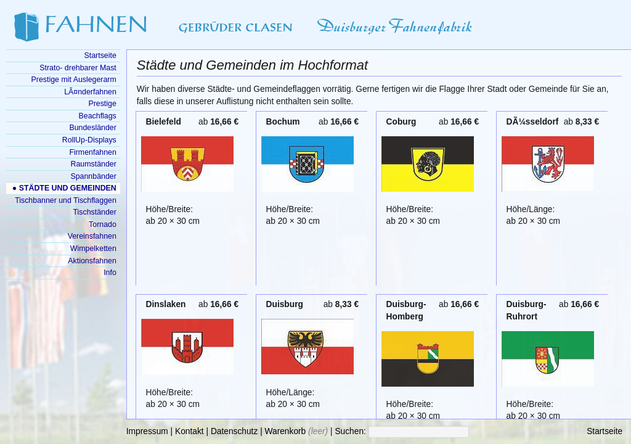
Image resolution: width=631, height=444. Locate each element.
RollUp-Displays (89, 140)
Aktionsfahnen (92, 261)
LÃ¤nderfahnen (90, 92)
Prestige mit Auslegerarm (73, 79)
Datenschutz (234, 431)
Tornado (102, 224)
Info (110, 272)
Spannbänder (93, 176)
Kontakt (189, 431)
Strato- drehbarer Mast (77, 68)
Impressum (147, 431)
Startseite (604, 431)
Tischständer (94, 212)
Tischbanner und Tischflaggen (65, 200)
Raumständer (93, 164)
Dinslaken (166, 304)
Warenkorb (285, 431)
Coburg (401, 121)
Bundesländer (92, 127)
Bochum (283, 121)
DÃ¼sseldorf (533, 121)
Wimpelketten (93, 248)
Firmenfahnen (92, 152)
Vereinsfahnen (92, 236)
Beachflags (97, 116)
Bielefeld (163, 121)
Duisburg (284, 304)
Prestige (102, 103)
